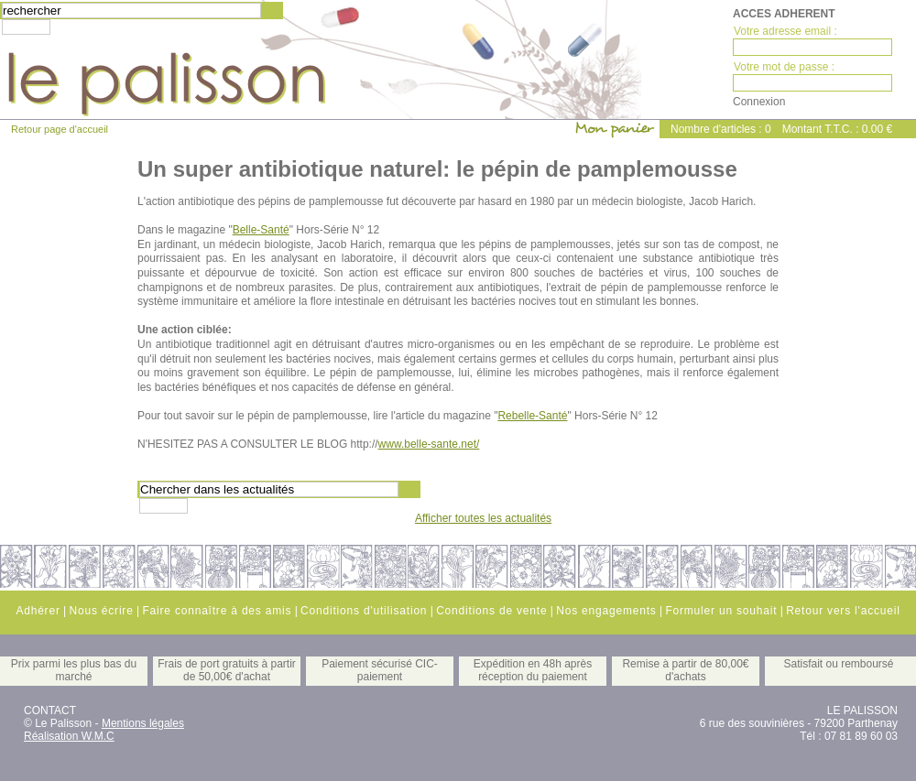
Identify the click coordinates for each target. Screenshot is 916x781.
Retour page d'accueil (59, 129)
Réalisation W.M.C (69, 736)
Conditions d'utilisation (363, 610)
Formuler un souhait (721, 610)
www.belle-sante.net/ (429, 444)
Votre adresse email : (785, 31)
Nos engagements (606, 610)
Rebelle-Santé (532, 415)
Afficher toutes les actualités (483, 518)
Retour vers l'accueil (843, 610)
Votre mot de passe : (784, 66)
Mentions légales (143, 723)
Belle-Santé (261, 229)
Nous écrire (101, 610)
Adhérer (38, 610)
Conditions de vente (491, 610)
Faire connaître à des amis (216, 610)
